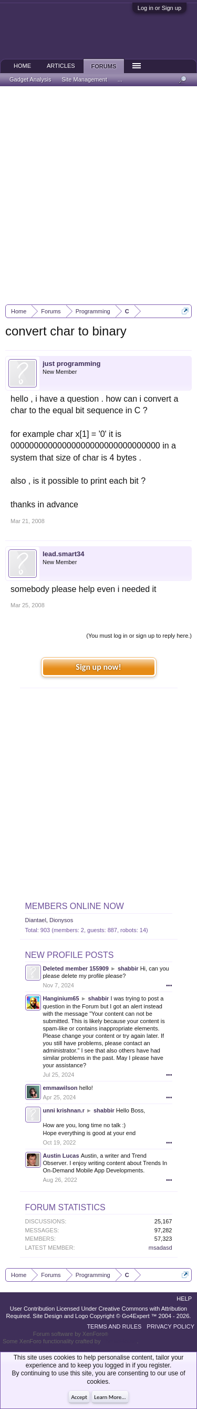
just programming (72, 363)
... (120, 79)
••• (169, 985)
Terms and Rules (114, 1326)
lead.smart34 (64, 554)
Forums (104, 66)
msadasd (160, 1247)
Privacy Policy (170, 1326)
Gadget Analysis (30, 79)
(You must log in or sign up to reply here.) (139, 635)
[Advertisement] (98, 195)
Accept (79, 1397)
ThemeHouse (119, 1341)
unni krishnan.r (64, 1110)
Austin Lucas (61, 1155)
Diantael (35, 920)
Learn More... (110, 1397)
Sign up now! (98, 667)
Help (184, 1298)
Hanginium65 (61, 998)
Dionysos (61, 920)
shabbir (128, 968)
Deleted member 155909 (76, 968)
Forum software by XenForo (70, 1334)
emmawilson (60, 1088)
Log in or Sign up (159, 8)
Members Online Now (74, 906)
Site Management (84, 79)
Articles (61, 66)
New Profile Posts (69, 955)
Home (22, 66)
